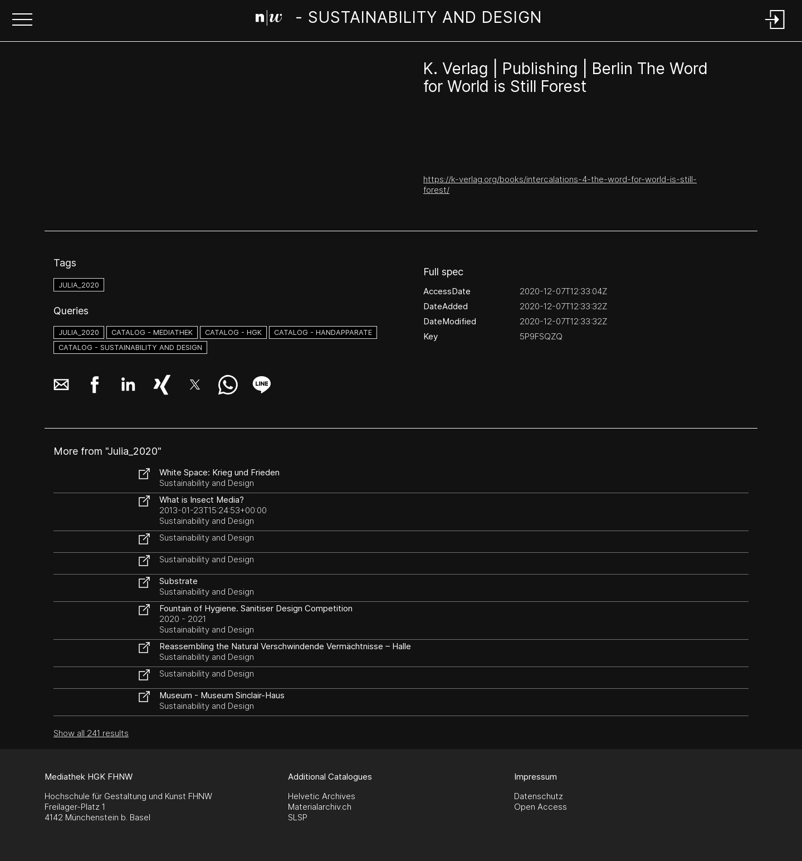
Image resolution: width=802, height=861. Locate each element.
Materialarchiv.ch (319, 806)
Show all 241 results (91, 733)
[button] (22, 20)
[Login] (775, 30)
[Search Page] (399, 19)
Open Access (540, 806)
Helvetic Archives (321, 796)
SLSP (297, 817)
